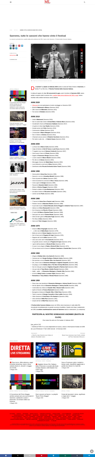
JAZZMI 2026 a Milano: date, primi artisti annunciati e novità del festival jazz (17, 191)
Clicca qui (35, 105)
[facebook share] (11, 46)
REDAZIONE (13, 55)
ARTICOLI (64, 359)
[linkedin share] (22, 46)
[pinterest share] (19, 46)
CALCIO (68, 359)
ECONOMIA (43, 359)
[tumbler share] (13, 48)
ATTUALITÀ (38, 359)
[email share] (16, 46)
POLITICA (52, 359)
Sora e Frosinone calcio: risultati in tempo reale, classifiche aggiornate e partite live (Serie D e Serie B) (73, 364)
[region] (47, 15)
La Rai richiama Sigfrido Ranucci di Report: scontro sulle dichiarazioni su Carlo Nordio (18, 141)
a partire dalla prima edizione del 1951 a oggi (65, 95)
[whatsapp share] (11, 48)
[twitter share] (13, 46)
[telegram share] (16, 48)
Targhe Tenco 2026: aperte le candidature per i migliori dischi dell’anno (17, 225)
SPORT (75, 359)
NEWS (11, 359)
